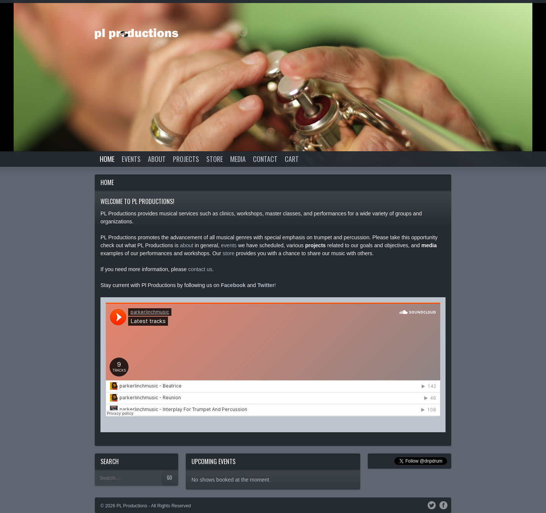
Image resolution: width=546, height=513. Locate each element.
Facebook (443, 503)
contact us (200, 269)
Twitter (432, 503)
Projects (186, 159)
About (157, 159)
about (186, 245)
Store (214, 159)
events (229, 245)
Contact (265, 159)
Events (131, 159)
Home (107, 159)
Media (238, 159)
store (228, 253)
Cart (292, 159)
